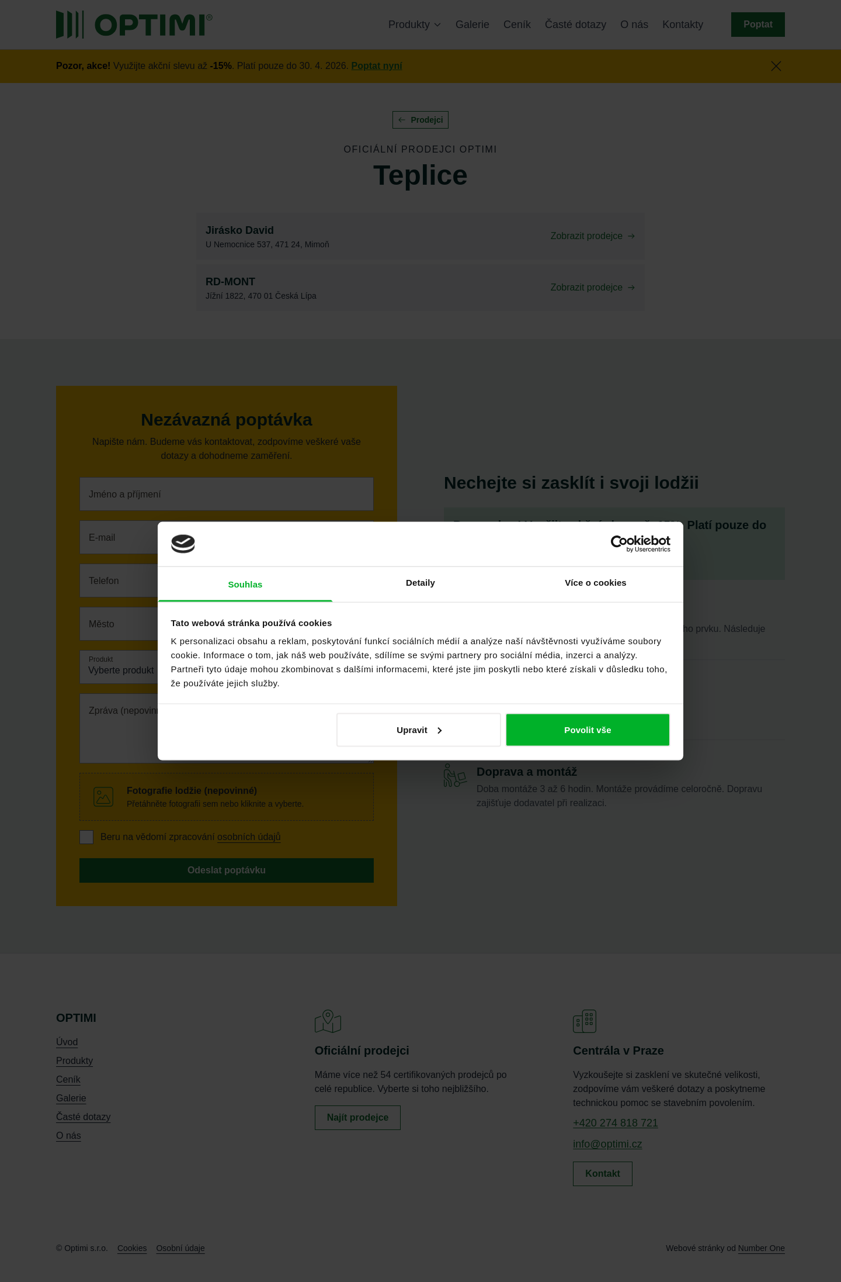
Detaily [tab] (420, 583)
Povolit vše (587, 729)
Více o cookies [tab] (596, 583)
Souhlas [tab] (245, 584)
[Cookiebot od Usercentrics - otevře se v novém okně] (619, 543)
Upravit (419, 729)
